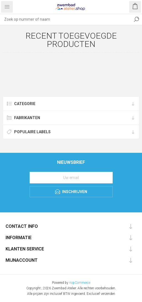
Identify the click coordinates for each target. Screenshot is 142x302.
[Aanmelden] (71, 177)
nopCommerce (79, 283)
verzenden (108, 294)
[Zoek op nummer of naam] (65, 19)
